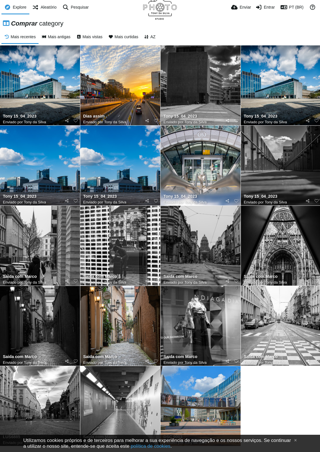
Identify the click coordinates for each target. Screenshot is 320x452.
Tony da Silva (35, 122)
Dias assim (94, 116)
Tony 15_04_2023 (20, 116)
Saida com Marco (20, 276)
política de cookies (150, 446)
